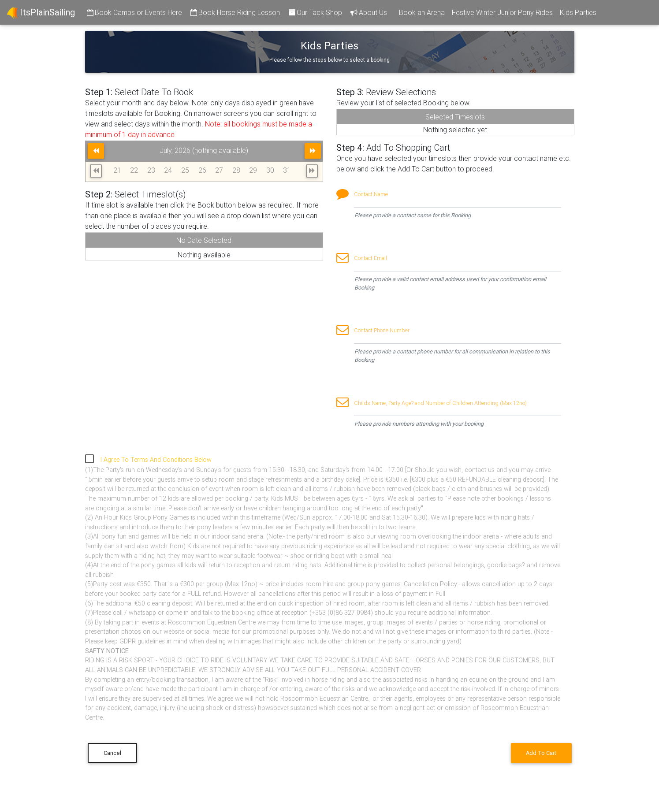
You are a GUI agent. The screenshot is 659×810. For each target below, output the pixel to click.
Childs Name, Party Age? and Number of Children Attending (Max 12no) (440, 403)
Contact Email (370, 258)
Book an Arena (422, 12)
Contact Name (371, 194)
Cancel (112, 753)
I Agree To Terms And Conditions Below (156, 460)
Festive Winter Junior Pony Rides (502, 12)
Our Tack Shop (314, 12)
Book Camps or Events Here (134, 12)
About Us (368, 12)
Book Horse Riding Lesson (234, 12)
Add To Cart (541, 753)
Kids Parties (578, 12)
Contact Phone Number (382, 330)
